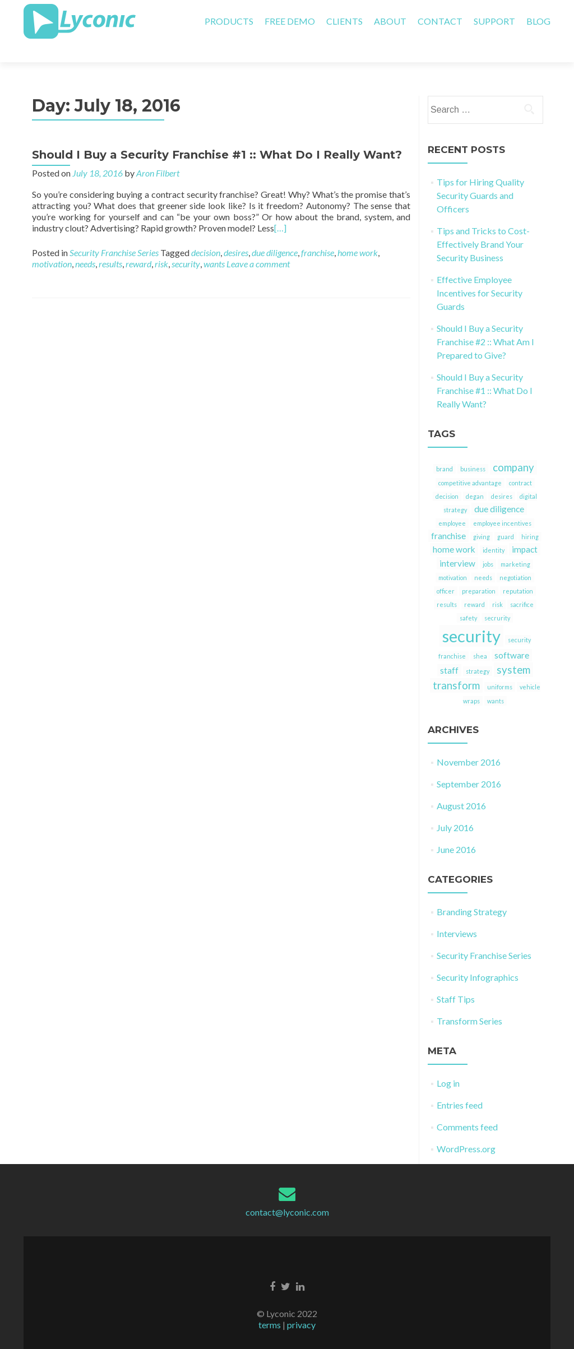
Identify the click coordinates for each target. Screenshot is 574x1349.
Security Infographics (478, 957)
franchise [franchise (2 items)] (448, 516)
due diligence (275, 233)
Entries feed (460, 1085)
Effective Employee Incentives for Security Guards (479, 273)
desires (236, 233)
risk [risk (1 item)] (497, 584)
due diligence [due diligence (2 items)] (499, 489)
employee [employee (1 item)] (452, 503)
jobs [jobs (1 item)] (488, 544)
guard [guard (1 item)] (505, 517)
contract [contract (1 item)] (520, 463)
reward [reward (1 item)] (474, 584)
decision (205, 233)
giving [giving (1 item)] (481, 517)
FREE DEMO (290, 21)
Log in (448, 1063)
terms (269, 1305)
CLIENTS (344, 21)
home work (357, 233)
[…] (280, 208)
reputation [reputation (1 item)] (518, 571)
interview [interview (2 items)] (457, 544)
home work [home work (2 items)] (454, 530)
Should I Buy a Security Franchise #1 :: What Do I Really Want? (217, 135)
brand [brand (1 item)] (444, 449)
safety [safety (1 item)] (468, 598)
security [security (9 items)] (471, 616)
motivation (52, 244)
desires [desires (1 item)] (501, 476)
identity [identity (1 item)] (493, 530)
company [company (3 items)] (513, 448)
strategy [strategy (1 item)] (477, 651)
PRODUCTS (229, 21)
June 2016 (456, 829)
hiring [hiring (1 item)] (530, 517)
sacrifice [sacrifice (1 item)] (522, 584)
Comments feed (467, 1107)
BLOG (538, 21)
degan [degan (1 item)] (475, 476)
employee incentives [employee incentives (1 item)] (502, 503)
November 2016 (469, 742)
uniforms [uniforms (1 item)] (499, 667)
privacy (301, 1305)
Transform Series (469, 1001)
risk (161, 244)
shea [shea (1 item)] (480, 636)
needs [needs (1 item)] (483, 558)
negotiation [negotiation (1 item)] (515, 558)
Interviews (457, 913)
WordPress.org (466, 1129)
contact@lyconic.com (287, 1192)
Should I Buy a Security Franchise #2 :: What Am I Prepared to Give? (485, 322)
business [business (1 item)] (472, 449)
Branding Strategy (472, 892)
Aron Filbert (157, 153)
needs (85, 244)
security (186, 244)
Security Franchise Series (114, 233)
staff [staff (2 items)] (449, 651)
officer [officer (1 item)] (446, 571)
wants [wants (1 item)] (495, 681)
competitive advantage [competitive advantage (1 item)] (470, 463)
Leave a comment (258, 244)
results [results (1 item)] (447, 584)
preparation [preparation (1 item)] (479, 571)
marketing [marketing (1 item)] (515, 544)
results (110, 244)
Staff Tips (456, 979)
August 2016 (461, 786)
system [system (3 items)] (513, 650)
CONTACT (440, 21)
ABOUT (390, 21)
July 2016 (455, 808)
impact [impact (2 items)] (525, 530)
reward (138, 244)
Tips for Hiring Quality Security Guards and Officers (480, 175)
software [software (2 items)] (511, 636)
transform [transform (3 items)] (456, 666)
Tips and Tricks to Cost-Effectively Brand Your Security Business (483, 224)
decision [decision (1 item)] (447, 476)
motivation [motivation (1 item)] (452, 558)
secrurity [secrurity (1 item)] (497, 598)
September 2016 (469, 764)
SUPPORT (494, 21)
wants (214, 244)
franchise (317, 233)
